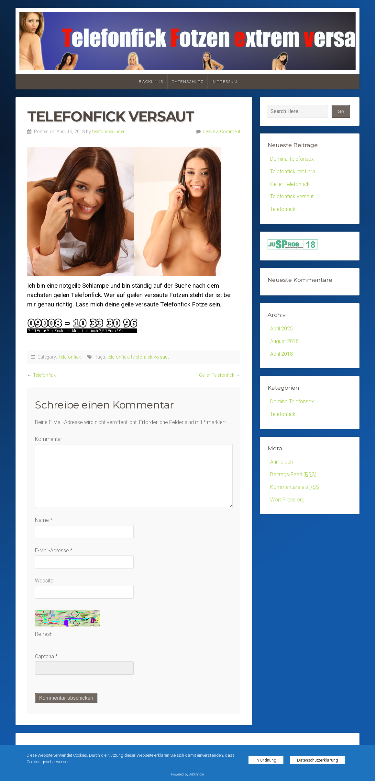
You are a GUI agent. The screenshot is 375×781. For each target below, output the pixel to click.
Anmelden (281, 462)
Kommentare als (294, 487)
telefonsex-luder (108, 131)
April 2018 (281, 354)
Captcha (44, 656)
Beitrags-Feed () (293, 474)
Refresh (43, 634)
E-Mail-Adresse (53, 550)
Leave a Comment (221, 131)
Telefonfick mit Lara (292, 171)
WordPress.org (287, 500)
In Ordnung (266, 760)
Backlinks (151, 81)
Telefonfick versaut (292, 196)
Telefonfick (69, 357)
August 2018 (284, 341)
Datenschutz (187, 81)
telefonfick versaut (150, 357)
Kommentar (48, 439)
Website (44, 581)
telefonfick (118, 357)
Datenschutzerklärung (317, 760)
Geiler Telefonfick (216, 375)
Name (43, 520)
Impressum (224, 81)
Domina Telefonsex (292, 159)
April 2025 (281, 329)
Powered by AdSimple (187, 774)
